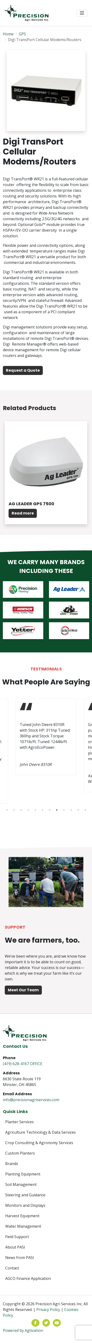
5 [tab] (35, 810)
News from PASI (19, 1257)
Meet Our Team (23, 990)
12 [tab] (85, 810)
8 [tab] (56, 810)
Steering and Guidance (25, 1195)
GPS (22, 34)
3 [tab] (21, 810)
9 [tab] (64, 810)
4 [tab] (28, 810)
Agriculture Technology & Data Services (40, 1132)
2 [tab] (14, 810)
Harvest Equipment (22, 1215)
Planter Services (19, 1121)
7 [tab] (49, 810)
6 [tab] (42, 810)
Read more (23, 513)
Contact (12, 1268)
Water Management (23, 1226)
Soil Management (21, 1184)
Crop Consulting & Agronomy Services (39, 1142)
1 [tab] (7, 810)
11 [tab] (78, 810)
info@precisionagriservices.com (31, 1099)
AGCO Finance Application (28, 1278)
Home (8, 34)
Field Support (17, 1236)
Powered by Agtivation (23, 1330)
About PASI (15, 1247)
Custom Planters (20, 1153)
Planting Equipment (22, 1174)
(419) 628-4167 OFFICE (22, 1063)
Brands (11, 1163)
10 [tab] (71, 810)
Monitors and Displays (25, 1205)
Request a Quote (23, 370)
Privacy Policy (48, 1309)
